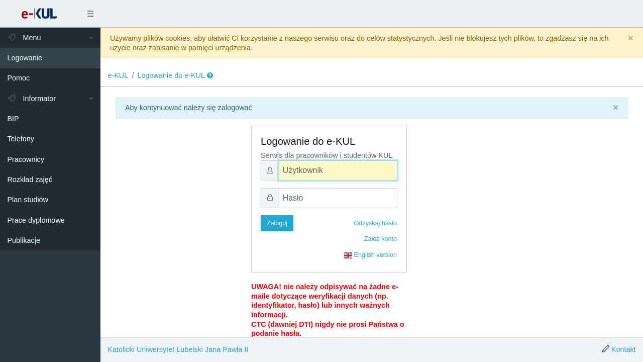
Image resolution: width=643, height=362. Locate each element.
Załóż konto (380, 238)
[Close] (630, 38)
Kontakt (623, 349)
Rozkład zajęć (29, 179)
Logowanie (24, 58)
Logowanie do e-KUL (171, 75)
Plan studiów (27, 200)
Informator (31, 99)
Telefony (20, 139)
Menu (24, 38)
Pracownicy (25, 159)
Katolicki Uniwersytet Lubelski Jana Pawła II (178, 349)
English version (370, 255)
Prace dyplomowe (35, 220)
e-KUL (118, 75)
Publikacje (23, 240)
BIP (13, 119)
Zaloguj (277, 223)
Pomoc (18, 78)
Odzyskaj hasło (375, 223)
